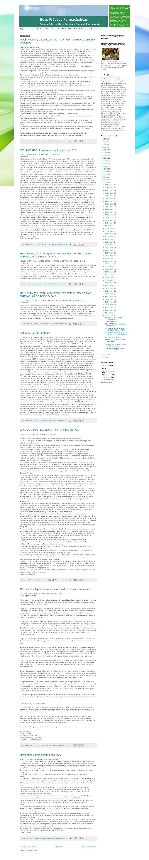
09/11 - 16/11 (109, 204)
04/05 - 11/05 (109, 277)
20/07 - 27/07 (109, 247)
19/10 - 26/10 (109, 212)
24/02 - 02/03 (109, 305)
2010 (105, 177)
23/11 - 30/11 (109, 198)
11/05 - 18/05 (109, 275)
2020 (105, 150)
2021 (105, 147)
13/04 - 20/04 (109, 285)
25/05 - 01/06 (109, 269)
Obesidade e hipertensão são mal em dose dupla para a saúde (55, 589)
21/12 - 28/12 (109, 187)
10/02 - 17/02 (109, 310)
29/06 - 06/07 (109, 256)
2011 (105, 174)
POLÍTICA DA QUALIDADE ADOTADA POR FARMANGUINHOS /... (113, 319)
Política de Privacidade (81, 29)
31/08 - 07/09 (109, 231)
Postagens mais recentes (28, 847)
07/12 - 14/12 (109, 193)
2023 (105, 142)
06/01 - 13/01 (109, 315)
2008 (105, 182)
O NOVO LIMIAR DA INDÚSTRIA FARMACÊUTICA (49, 429)
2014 (105, 166)
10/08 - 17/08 (109, 239)
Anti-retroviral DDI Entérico (35, 333)
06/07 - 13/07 (109, 253)
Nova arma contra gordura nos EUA (40, 754)
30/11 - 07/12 (109, 196)
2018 (105, 155)
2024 (105, 139)
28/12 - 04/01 (109, 185)
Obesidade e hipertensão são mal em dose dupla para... (115, 345)
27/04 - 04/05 (109, 280)
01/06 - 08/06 (109, 266)
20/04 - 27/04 (109, 283)
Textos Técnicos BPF (64, 29)
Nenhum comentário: (61, 141)
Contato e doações (97, 29)
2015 (105, 163)
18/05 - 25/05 (109, 272)
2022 (105, 144)
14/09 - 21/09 (109, 226)
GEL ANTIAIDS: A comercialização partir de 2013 (48, 150)
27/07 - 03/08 (109, 245)
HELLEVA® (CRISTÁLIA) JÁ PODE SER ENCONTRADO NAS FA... (116, 329)
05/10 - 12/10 (109, 217)
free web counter (106, 383)
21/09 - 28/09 (109, 223)
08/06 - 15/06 (109, 264)
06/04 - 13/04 (109, 288)
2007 (105, 354)
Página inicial (24, 29)
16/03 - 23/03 (109, 296)
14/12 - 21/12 (109, 190)
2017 (105, 158)
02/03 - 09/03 (109, 302)
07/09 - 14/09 (109, 228)
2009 (105, 180)
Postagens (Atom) (31, 850)
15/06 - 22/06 (109, 261)
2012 (105, 172)
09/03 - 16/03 (109, 299)
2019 (105, 152)
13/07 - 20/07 (109, 250)
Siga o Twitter (50, 29)
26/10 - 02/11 (109, 209)
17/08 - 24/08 (109, 236)
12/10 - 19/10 (109, 215)
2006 (105, 357)
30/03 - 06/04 (109, 291)
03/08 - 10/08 (109, 242)
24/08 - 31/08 (109, 234)
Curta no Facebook (37, 29)
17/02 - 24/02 (109, 307)
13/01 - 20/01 (109, 313)
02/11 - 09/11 (109, 207)
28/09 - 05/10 (109, 220)
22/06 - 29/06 (109, 258)
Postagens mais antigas (88, 847)
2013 (105, 169)
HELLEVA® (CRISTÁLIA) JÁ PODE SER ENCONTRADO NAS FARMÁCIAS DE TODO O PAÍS (55, 255)
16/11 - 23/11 (109, 201)
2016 (105, 161)
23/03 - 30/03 (109, 294)
